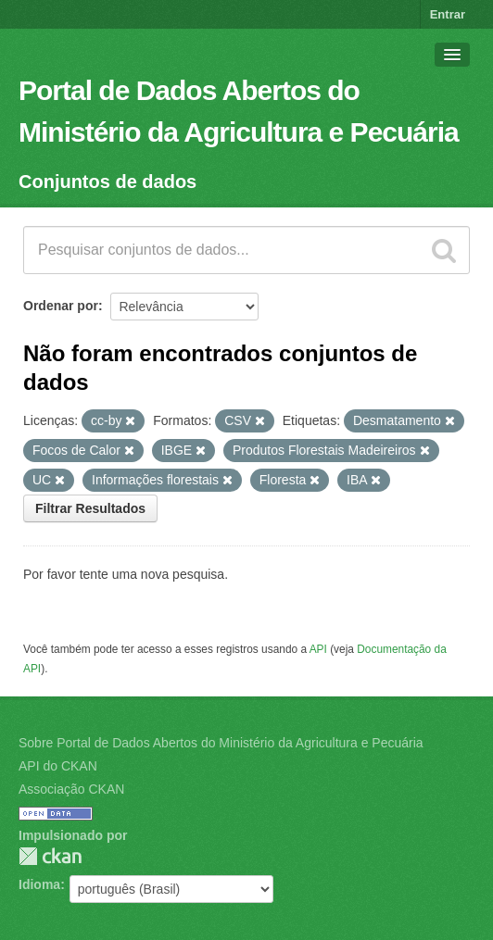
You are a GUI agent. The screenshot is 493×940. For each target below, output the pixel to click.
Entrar (447, 14)
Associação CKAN (71, 789)
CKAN (50, 856)
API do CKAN (58, 765)
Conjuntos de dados (107, 181)
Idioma (39, 884)
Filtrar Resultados (90, 508)
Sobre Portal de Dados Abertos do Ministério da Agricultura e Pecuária (221, 742)
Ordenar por (60, 305)
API (318, 649)
